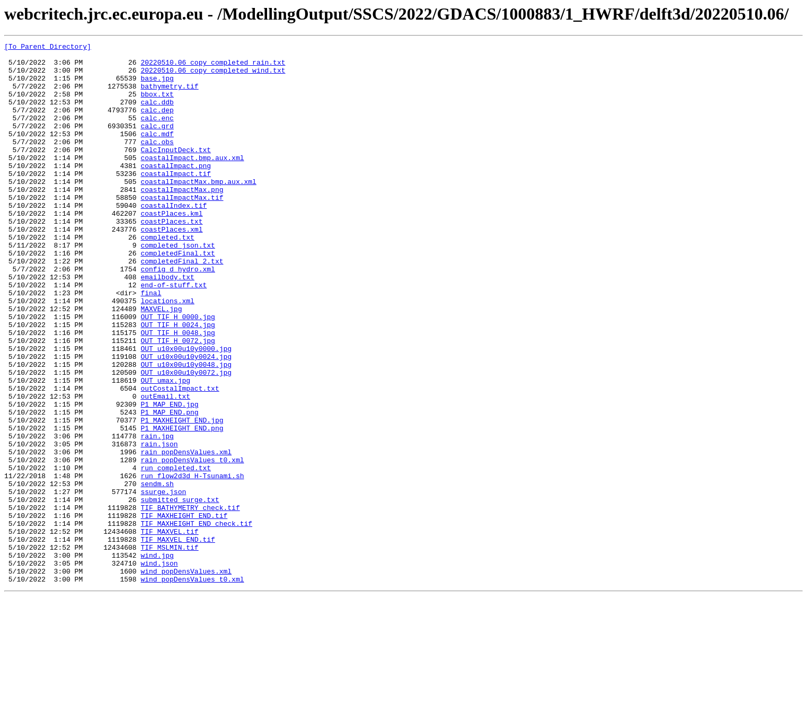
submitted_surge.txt (179, 591)
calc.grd (156, 143)
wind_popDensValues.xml (186, 677)
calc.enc (156, 133)
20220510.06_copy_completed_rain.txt (212, 67)
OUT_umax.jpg (165, 448)
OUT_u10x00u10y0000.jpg (186, 410)
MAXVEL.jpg (161, 362)
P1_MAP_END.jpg (169, 477)
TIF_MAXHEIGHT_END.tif (183, 610)
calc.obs (156, 162)
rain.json (159, 525)
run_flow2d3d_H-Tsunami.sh (192, 563)
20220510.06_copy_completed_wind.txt (212, 76)
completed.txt (167, 276)
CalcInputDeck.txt (175, 172)
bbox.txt (156, 105)
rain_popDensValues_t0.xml (192, 544)
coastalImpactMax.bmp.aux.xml (198, 210)
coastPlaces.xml (171, 267)
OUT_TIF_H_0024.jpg (177, 381)
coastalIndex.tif (173, 238)
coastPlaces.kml (171, 248)
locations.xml (167, 353)
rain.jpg (156, 515)
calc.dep (156, 124)
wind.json (159, 668)
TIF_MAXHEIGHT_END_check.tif (196, 620)
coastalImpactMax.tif (181, 229)
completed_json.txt (177, 286)
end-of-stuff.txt (173, 334)
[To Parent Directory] (47, 47)
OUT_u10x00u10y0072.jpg (186, 439)
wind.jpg (156, 658)
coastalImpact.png (175, 191)
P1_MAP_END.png (169, 486)
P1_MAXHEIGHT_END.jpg (181, 496)
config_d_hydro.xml (177, 315)
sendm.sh (156, 572)
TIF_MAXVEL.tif (169, 630)
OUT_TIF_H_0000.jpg (177, 372)
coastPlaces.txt (171, 257)
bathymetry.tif (169, 95)
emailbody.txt (167, 324)
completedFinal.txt (177, 296)
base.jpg (156, 86)
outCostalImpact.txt (179, 458)
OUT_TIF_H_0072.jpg (177, 401)
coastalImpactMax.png (181, 219)
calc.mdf (156, 152)
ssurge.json (163, 582)
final (150, 343)
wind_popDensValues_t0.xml (192, 687)
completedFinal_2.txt (181, 305)
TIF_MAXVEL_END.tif (177, 639)
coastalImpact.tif (175, 200)
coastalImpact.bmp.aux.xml (192, 181)
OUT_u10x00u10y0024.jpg (186, 420)
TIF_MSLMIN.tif (169, 649)
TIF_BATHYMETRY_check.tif (190, 601)
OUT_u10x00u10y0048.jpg (186, 429)
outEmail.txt (165, 467)
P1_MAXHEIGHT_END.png (181, 506)
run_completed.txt (175, 553)
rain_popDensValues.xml (186, 534)
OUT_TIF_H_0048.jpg (177, 391)
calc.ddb (156, 114)
